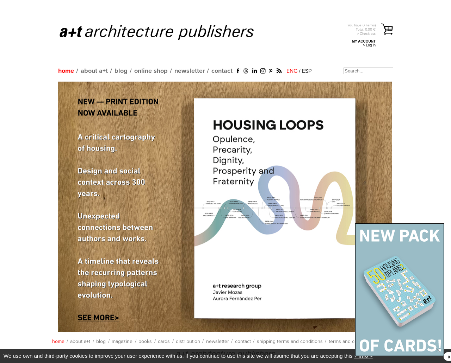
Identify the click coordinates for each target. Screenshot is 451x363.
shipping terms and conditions (290, 341)
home (66, 71)
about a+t (94, 71)
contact (222, 71)
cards (164, 341)
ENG (291, 71)
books (145, 341)
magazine (122, 341)
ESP (306, 71)
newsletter (189, 71)
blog (121, 71)
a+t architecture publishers (165, 32)
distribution (188, 341)
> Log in (369, 45)
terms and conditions (352, 341)
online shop (151, 71)
